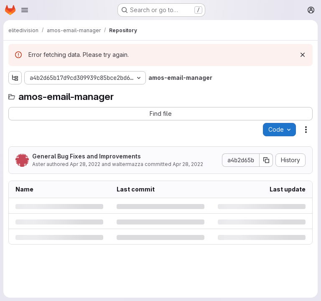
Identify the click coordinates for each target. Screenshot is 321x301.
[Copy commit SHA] (266, 160)
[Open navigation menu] (24, 10)
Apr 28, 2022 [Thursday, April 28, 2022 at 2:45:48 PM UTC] (85, 164)
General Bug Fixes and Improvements (86, 156)
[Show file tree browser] (15, 77)
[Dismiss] (303, 55)
